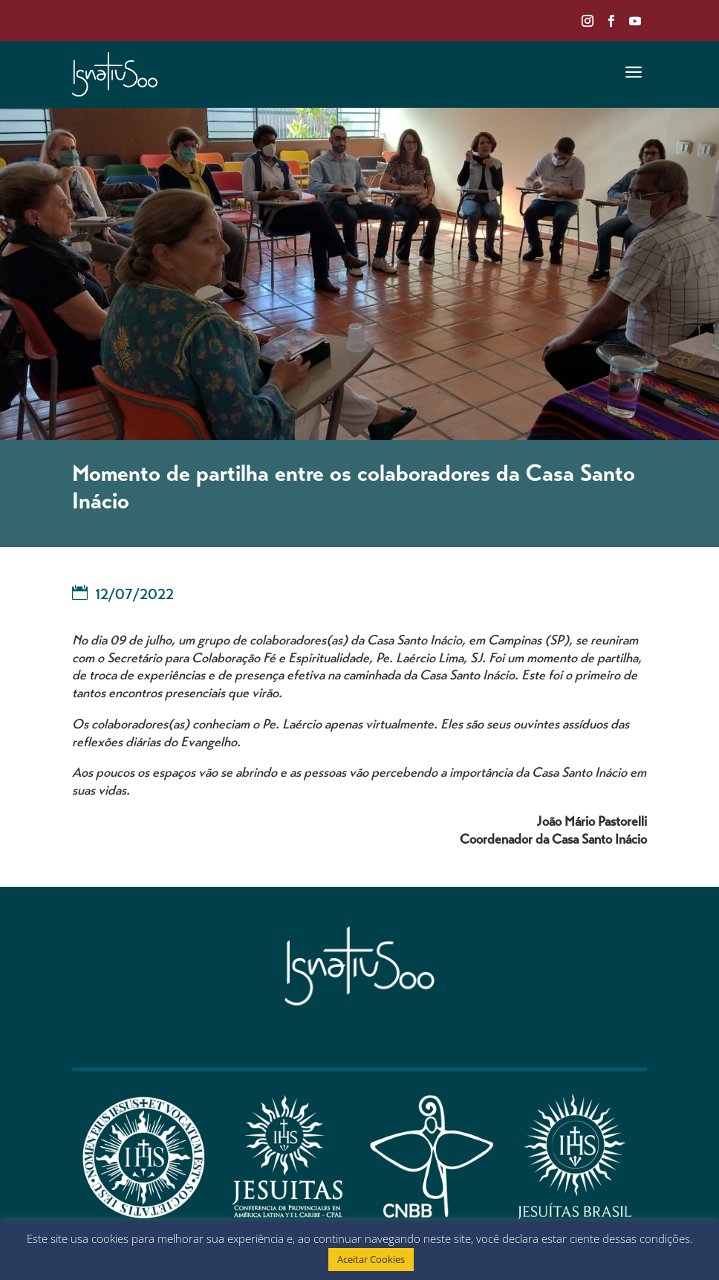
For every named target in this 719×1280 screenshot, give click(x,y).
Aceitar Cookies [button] (371, 1259)
